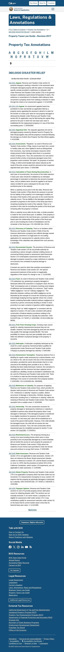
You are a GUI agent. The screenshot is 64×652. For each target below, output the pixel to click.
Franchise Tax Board (17, 628)
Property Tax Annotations (36, 30)
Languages (43, 643)
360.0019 (12, 279)
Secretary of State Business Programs (24, 623)
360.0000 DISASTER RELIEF (19, 32)
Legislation (13, 583)
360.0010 (12, 172)
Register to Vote (31, 643)
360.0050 (12, 488)
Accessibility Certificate (32, 641)
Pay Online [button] (33, 3)
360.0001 (12, 83)
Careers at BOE (15, 565)
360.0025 (12, 343)
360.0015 (12, 228)
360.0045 (12, 472)
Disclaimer (13, 639)
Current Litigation (15, 585)
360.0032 (12, 407)
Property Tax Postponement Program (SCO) (26, 615)
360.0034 (12, 435)
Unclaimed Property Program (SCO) (22, 612)
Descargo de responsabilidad (30, 639)
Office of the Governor (18, 630)
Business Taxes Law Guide (19, 590)
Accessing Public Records (19, 563)
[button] (32, 522)
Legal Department (16, 580)
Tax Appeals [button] (14, 570)
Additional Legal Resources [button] (20, 600)
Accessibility (14, 641)
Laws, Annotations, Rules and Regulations (25, 588)
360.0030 (12, 386)
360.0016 (12, 247)
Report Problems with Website (21, 537)
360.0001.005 (14, 106)
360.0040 (12, 453)
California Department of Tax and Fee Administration (29, 610)
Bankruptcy (13, 595)
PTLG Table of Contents (17, 30)
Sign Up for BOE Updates (19, 535)
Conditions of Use (15, 643)
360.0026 (12, 355)
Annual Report (14, 560)
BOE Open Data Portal (17, 558)
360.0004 (12, 144)
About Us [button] (42, 3)
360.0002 (12, 130)
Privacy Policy (49, 639)
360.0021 (12, 325)
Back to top (32, 510)
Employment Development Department (24, 625)
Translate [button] (51, 3)
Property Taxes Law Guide (19, 593)
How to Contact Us (16, 532)
